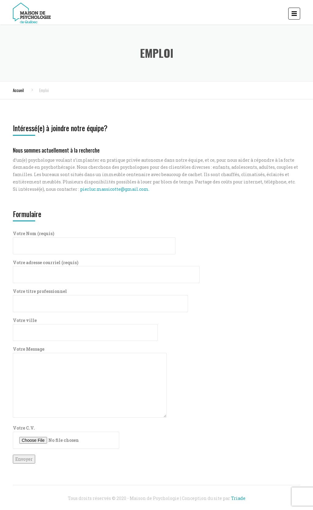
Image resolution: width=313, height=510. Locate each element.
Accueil (18, 90)
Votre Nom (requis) (94, 240)
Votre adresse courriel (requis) (106, 269)
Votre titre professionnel (100, 297)
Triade (238, 498)
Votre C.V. (66, 437)
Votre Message (90, 382)
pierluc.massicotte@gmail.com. (114, 189)
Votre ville (85, 326)
